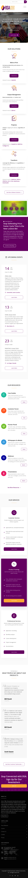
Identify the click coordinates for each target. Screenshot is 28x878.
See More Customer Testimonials (14, 764)
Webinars (11, 456)
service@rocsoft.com (12, 859)
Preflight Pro (6, 146)
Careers (13, 828)
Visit (24, 417)
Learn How (14, 35)
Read (24, 402)
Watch (23, 465)
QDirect (13, 110)
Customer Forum (13, 409)
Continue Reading (9, 245)
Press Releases (13, 825)
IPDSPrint (5, 181)
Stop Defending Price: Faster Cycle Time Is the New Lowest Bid (13, 226)
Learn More (14, 549)
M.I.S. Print (10, 181)
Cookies (13, 834)
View (24, 433)
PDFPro (18, 179)
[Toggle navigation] (25, 7)
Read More (14, 75)
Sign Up (14, 786)
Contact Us (13, 831)
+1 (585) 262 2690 (11, 851)
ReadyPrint (14, 144)
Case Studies (12, 393)
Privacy (13, 837)
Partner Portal (12, 424)
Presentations (12, 472)
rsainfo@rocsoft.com (12, 857)
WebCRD (13, 80)
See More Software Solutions (14, 192)
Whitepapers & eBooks (15, 440)
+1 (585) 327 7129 (11, 853)
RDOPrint (20, 144)
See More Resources (14, 487)
